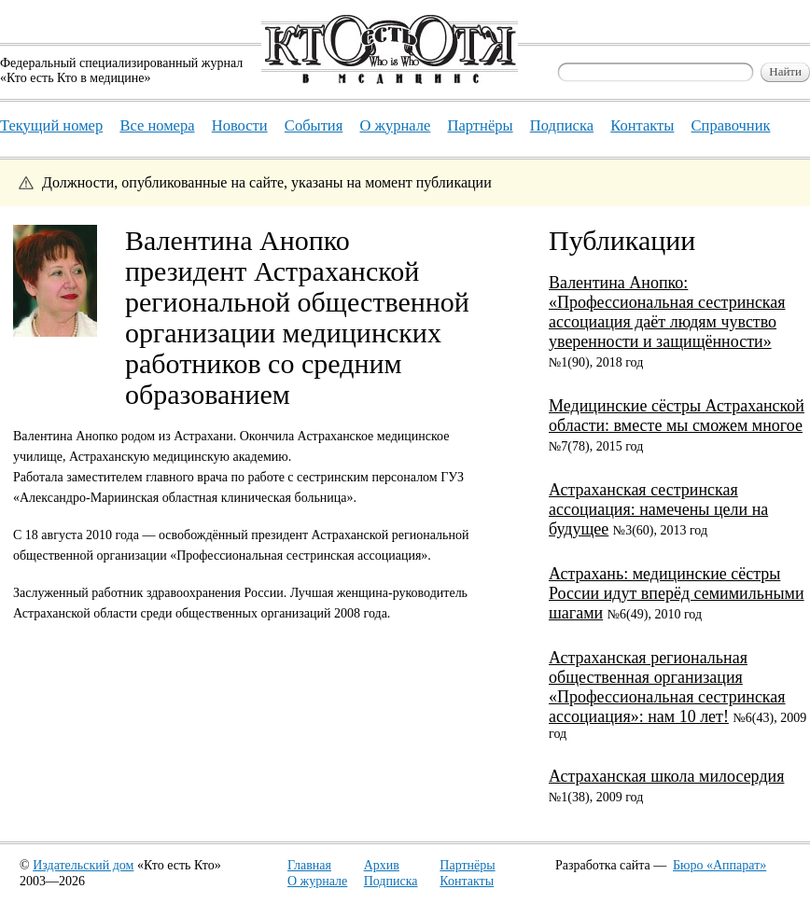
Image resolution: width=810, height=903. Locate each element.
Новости (240, 125)
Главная (309, 865)
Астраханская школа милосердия (666, 776)
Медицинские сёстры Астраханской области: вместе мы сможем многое (676, 415)
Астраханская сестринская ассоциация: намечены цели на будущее (658, 509)
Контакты (467, 881)
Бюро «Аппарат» (719, 865)
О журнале (317, 881)
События (313, 125)
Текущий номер (51, 125)
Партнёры (467, 865)
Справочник (731, 125)
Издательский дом (83, 865)
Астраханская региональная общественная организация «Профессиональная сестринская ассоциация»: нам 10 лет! (667, 687)
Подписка (391, 881)
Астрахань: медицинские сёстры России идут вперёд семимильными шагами (676, 593)
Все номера (156, 125)
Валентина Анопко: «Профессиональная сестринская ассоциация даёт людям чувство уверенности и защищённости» (667, 312)
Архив (381, 865)
